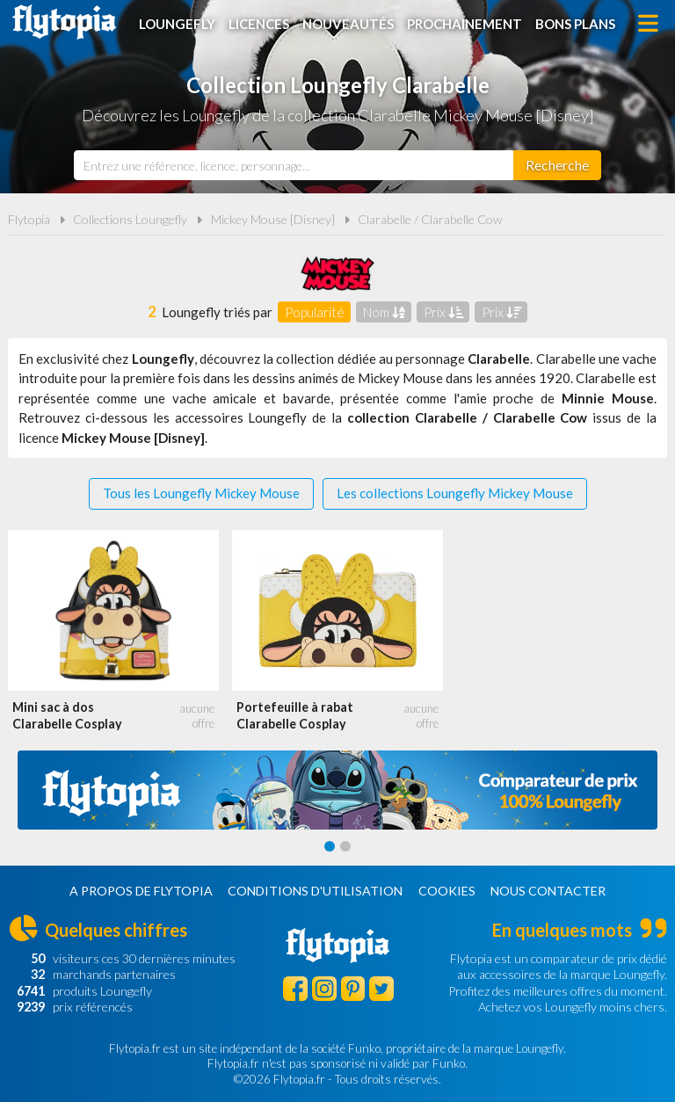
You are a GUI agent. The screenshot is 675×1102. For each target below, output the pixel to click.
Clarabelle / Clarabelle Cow (430, 219)
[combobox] (293, 165)
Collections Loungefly (130, 219)
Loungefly (177, 24)
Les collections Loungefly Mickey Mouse (455, 493)
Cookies (446, 890)
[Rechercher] (557, 165)
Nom (384, 312)
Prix (443, 312)
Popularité (315, 312)
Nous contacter (548, 890)
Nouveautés (348, 24)
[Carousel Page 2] (345, 846)
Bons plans (575, 24)
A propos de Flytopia (141, 890)
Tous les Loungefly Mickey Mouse (201, 493)
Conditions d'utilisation (315, 890)
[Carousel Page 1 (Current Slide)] (329, 846)
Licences (259, 24)
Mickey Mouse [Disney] (273, 219)
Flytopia (64, 22)
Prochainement (464, 24)
